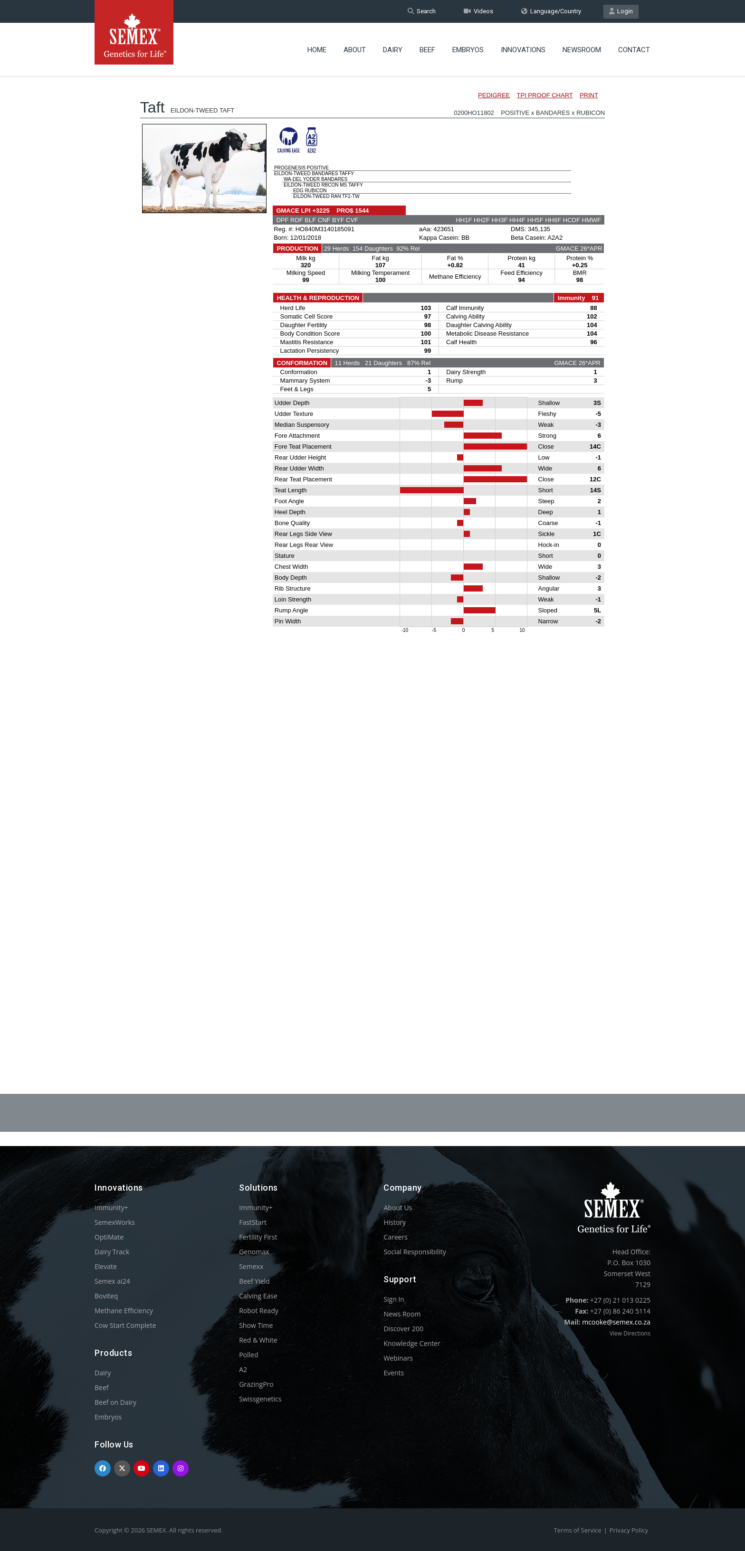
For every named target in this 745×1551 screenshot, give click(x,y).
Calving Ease (258, 1295)
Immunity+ (111, 1207)
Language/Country (551, 11)
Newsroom (582, 50)
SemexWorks (115, 1222)
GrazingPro (256, 1384)
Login (621, 11)
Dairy (392, 50)
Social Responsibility (414, 1251)
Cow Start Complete (125, 1325)
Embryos (468, 50)
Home (316, 50)
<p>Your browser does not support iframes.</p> (372, 559)
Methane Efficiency (124, 1310)
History (394, 1222)
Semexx (251, 1266)
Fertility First (258, 1236)
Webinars (398, 1358)
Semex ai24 (112, 1281)
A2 (243, 1369)
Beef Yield (254, 1281)
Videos (478, 11)
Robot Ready (258, 1310)
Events (393, 1372)
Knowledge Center (411, 1343)
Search (422, 11)
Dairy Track (112, 1251)
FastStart (253, 1222)
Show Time (256, 1325)
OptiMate (109, 1236)
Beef (427, 50)
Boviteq (106, 1295)
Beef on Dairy (115, 1402)
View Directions (630, 1333)
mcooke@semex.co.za (616, 1321)
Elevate (106, 1266)
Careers (395, 1236)
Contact (634, 50)
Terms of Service (578, 1530)
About (355, 50)
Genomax (254, 1251)
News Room (401, 1313)
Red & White (258, 1339)
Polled (248, 1354)
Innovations (523, 50)
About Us (397, 1207)
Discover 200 (403, 1328)
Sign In (393, 1299)
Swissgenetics (260, 1398)
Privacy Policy (629, 1530)
